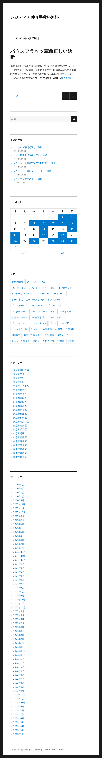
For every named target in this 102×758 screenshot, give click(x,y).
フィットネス (39, 323)
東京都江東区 (20, 425)
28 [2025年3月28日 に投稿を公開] (53, 241)
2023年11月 (19, 603)
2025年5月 (18, 532)
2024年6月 (19, 575)
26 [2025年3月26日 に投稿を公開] (34, 241)
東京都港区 (18, 433)
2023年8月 (18, 615)
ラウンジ (35, 329)
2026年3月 (18, 492)
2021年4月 (18, 726)
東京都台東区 (20, 389)
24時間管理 (17, 281)
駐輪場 (70, 341)
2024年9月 (19, 563)
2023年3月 (18, 635)
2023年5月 (18, 627)
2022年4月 (18, 678)
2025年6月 (18, 528)
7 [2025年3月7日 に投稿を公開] (53, 223)
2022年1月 (18, 690)
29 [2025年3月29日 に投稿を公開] (62, 241)
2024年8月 (19, 567)
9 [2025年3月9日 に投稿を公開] (72, 223)
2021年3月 (18, 730)
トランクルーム (19, 317)
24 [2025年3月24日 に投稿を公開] (15, 241)
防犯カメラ (48, 341)
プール (53, 323)
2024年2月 (18, 591)
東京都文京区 (20, 405)
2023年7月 (18, 619)
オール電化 (17, 299)
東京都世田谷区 (21, 370)
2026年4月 (19, 488)
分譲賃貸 (69, 329)
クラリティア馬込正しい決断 (28, 179)
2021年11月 (18, 698)
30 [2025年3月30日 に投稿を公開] (72, 241)
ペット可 (64, 323)
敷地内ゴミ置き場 (20, 341)
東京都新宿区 (20, 409)
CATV (36, 281)
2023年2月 (18, 639)
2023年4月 (18, 631)
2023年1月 (18, 643)
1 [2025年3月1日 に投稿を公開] (62, 217)
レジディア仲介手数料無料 (34, 17)
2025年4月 (18, 536)
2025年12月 (19, 504)
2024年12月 (19, 551)
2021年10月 (19, 702)
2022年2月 (18, 686)
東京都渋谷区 (20, 429)
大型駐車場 (48, 335)
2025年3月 (18, 540)
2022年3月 (18, 682)
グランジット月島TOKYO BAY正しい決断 (34, 163)
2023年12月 (19, 599)
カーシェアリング (35, 299)
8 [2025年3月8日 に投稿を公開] (62, 223)
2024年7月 (18, 571)
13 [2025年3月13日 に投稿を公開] (43, 229)
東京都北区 (18, 381)
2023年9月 (18, 611)
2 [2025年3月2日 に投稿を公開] (72, 217)
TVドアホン (49, 287)
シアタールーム (19, 311)
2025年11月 (19, 508)
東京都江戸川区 (21, 421)
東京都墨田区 (20, 397)
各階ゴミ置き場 (32, 335)
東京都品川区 (20, 393)
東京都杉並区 (20, 413)
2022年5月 (18, 674)
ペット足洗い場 (19, 329)
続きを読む (67, 77)
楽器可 (36, 341)
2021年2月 (18, 734)
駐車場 (60, 341)
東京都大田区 (20, 401)
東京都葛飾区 (20, 449)
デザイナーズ (66, 311)
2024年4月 (19, 583)
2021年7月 (18, 714)
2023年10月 (19, 607)
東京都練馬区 (20, 441)
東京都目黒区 (20, 437)
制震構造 (16, 335)
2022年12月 (19, 647)
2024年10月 (19, 559)
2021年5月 (18, 722)
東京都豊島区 (20, 453)
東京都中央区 (20, 374)
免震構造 (47, 329)
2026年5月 (18, 484)
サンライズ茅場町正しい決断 (28, 147)
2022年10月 (19, 655)
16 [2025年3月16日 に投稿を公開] (72, 229)
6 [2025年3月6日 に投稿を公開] (43, 223)
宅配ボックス (64, 335)
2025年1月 (18, 548)
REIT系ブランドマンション (25, 287)
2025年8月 (18, 520)
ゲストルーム (18, 305)
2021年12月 (19, 694)
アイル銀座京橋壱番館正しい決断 (30, 155)
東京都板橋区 (20, 417)
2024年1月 (18, 595)
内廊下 (58, 329)
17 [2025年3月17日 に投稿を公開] (15, 235)
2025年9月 (18, 516)
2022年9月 (18, 658)
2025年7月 (18, 524)
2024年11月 (19, 555)
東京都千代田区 (21, 385)
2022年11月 (19, 651)
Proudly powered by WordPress (49, 749)
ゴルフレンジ (54, 305)
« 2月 (23, 253)
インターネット (66, 287)
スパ (33, 311)
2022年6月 (18, 670)
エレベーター (42, 293)
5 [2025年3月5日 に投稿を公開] (34, 223)
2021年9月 (18, 706)
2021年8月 (18, 710)
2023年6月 (18, 623)
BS (28, 281)
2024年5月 (18, 579)
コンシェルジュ (36, 305)
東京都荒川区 (20, 445)
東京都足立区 (20, 457)
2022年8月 (18, 662)
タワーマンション (47, 311)
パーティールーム (20, 323)
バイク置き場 (37, 317)
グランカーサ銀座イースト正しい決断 (32, 171)
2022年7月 (18, 666)
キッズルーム (54, 299)
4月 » (63, 253)
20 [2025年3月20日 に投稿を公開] (43, 235)
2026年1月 (18, 500)
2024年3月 (18, 587)
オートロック (59, 293)
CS (43, 281)
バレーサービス (55, 317)
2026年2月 (18, 496)
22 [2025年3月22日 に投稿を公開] (62, 235)
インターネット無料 (21, 293)
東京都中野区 (20, 378)
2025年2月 (18, 544)
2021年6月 (18, 718)
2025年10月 (19, 512)
